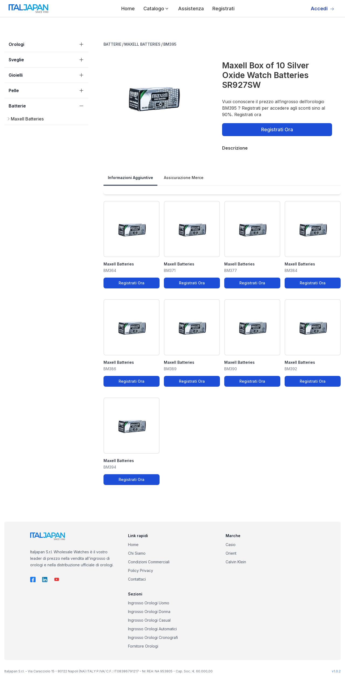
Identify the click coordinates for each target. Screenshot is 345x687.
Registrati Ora (277, 129)
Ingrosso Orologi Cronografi (153, 637)
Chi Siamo (137, 553)
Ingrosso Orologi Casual (149, 620)
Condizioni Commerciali (149, 562)
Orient (231, 553)
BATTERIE (112, 44)
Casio (231, 544)
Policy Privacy (140, 570)
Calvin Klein (236, 562)
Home (128, 8)
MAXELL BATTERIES (142, 44)
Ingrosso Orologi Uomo (148, 603)
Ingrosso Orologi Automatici (152, 629)
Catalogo (156, 8)
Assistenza (191, 8)
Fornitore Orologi (143, 646)
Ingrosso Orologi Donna (149, 611)
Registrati (223, 8)
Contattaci (137, 579)
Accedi (322, 8)
